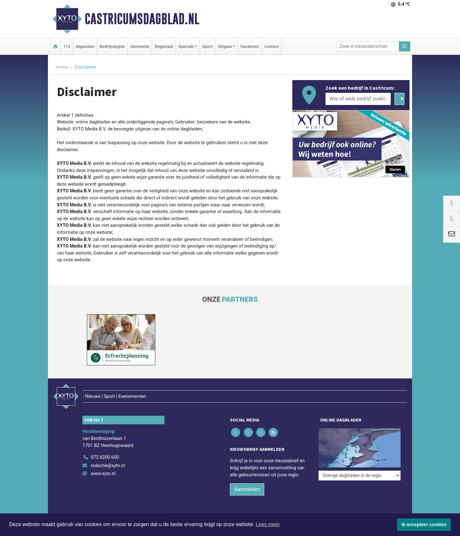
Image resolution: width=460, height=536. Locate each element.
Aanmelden (247, 489)
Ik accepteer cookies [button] (424, 524)
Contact (271, 46)
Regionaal (164, 46)
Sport (207, 46)
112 (66, 46)
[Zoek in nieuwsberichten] (368, 46)
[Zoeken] (404, 46)
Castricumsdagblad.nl (142, 19)
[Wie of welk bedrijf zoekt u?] (358, 99)
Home (62, 67)
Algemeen (85, 46)
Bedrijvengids (112, 46)
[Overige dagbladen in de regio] (359, 475)
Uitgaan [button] (225, 46)
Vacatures (250, 46)
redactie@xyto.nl (108, 465)
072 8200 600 (105, 457)
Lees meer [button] (268, 524)
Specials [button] (186, 46)
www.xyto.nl (103, 473)
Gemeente (139, 46)
